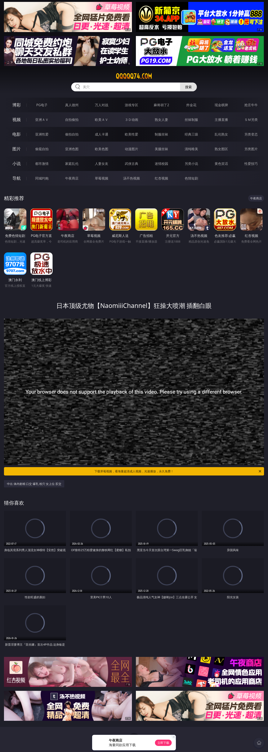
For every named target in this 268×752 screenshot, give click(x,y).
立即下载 (163, 743)
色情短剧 (191, 178)
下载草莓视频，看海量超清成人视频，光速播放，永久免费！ (178, 471)
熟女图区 (221, 149)
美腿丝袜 (161, 149)
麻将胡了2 (161, 105)
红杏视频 (161, 178)
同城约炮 (42, 178)
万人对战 (101, 105)
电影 (16, 134)
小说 (16, 163)
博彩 (16, 105)
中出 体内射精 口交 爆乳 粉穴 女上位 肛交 (34, 484)
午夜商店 (72, 178)
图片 (16, 149)
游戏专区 (131, 105)
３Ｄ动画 (131, 119)
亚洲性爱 (42, 134)
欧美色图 (101, 149)
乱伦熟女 (221, 134)
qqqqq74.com (134, 76)
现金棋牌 (221, 105)
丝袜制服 (191, 119)
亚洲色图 (72, 149)
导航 (16, 178)
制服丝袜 (161, 134)
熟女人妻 (161, 119)
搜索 (188, 87)
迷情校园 (161, 163)
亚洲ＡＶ (42, 119)
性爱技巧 (251, 163)
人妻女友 (101, 163)
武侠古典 (131, 163)
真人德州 (72, 105)
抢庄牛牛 (251, 105)
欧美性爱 (131, 134)
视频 (16, 119)
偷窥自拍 (42, 149)
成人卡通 (101, 134)
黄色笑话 (221, 163)
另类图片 (251, 149)
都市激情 (42, 163)
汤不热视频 (131, 178)
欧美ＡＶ (101, 119)
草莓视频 (101, 178)
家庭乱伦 (72, 163)
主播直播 (221, 119)
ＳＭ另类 (251, 119)
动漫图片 (131, 149)
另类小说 (191, 163)
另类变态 (251, 134)
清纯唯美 (191, 149)
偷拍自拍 (72, 134)
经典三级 (191, 134)
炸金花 (191, 105)
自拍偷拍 (72, 119)
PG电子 (41, 105)
